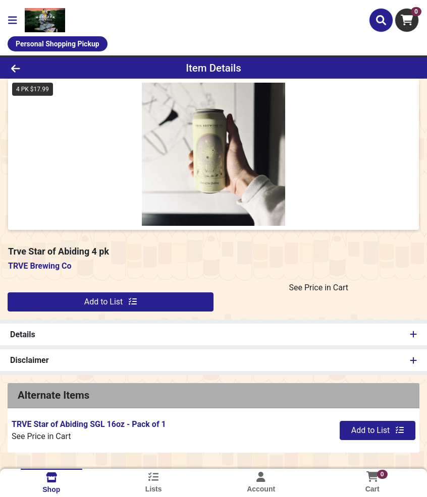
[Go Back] (59, 68)
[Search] (381, 20)
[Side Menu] (12, 20)
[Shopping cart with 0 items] (407, 20)
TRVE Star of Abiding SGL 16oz (89, 424)
